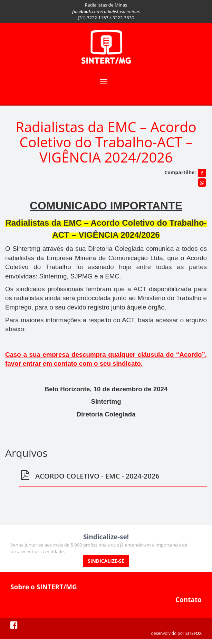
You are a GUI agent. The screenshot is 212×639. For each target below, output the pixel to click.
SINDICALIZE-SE (106, 561)
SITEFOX (193, 633)
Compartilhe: (180, 172)
